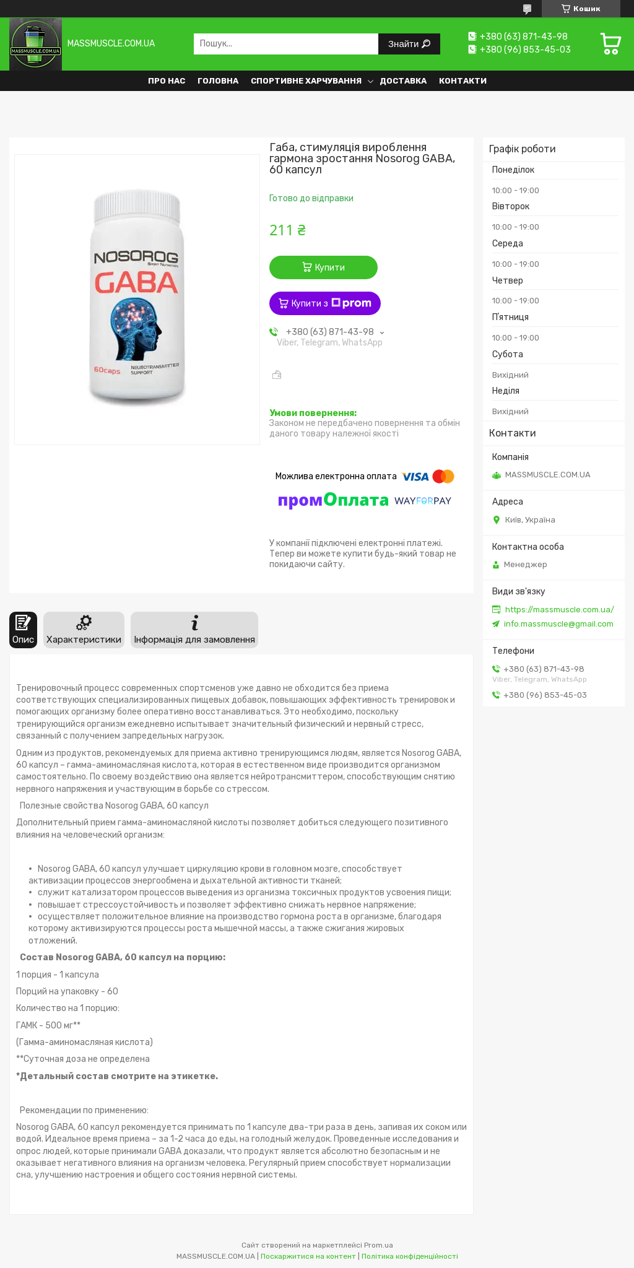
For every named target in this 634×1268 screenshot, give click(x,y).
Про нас (166, 80)
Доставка (403, 80)
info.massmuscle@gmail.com (559, 623)
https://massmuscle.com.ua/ (559, 609)
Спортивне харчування (306, 80)
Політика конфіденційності (410, 1256)
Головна (218, 80)
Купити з (331, 303)
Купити (330, 268)
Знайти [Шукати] (404, 43)
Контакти (463, 80)
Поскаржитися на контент (308, 1256)
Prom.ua (378, 1245)
